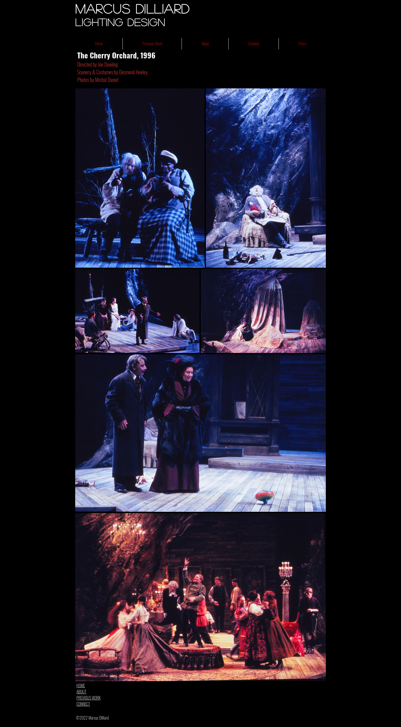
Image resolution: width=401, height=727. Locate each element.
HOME (80, 685)
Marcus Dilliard (132, 8)
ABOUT (81, 692)
